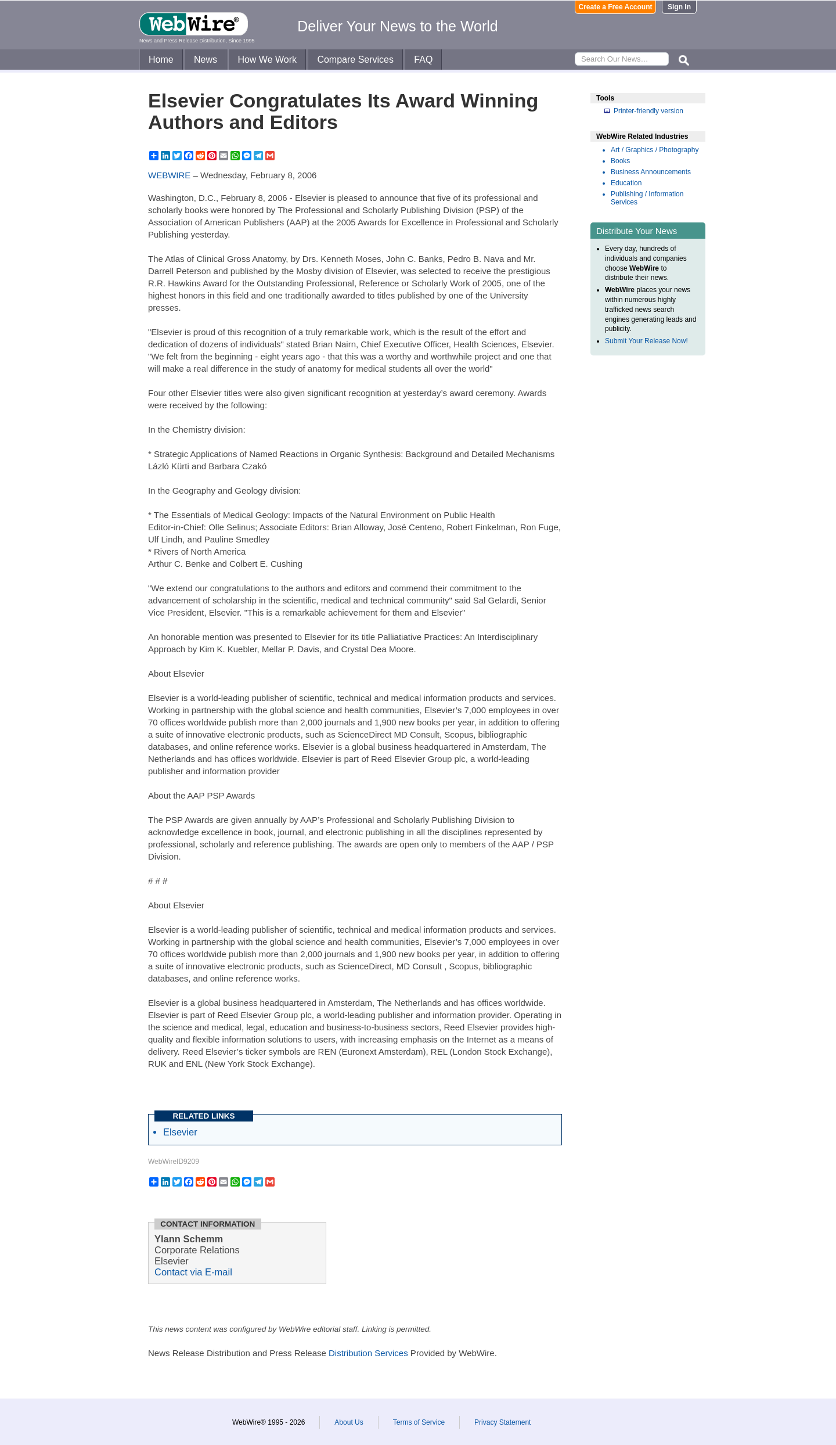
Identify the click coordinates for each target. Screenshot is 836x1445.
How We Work (267, 59)
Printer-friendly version (648, 111)
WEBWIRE (169, 175)
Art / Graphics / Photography (654, 150)
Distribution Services (368, 1353)
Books (620, 161)
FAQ (423, 59)
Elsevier (180, 1132)
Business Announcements (651, 172)
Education (626, 183)
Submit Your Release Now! (646, 341)
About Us (348, 1422)
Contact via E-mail (193, 1272)
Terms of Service (419, 1422)
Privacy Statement (502, 1422)
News (205, 59)
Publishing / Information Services (647, 198)
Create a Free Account (616, 7)
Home (161, 59)
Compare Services (355, 59)
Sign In (679, 7)
